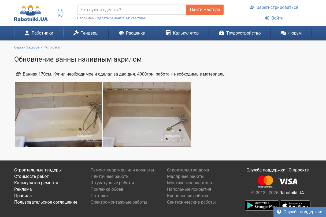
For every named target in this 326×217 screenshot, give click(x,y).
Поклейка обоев (107, 189)
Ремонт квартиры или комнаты (122, 170)
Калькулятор (182, 33)
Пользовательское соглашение (45, 202)
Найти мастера (205, 9)
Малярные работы (185, 176)
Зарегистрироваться (274, 7)
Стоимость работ (31, 176)
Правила (23, 195)
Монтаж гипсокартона (189, 182)
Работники (38, 33)
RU (60, 15)
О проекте (299, 170)
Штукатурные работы (112, 182)
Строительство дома (188, 170)
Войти (274, 18)
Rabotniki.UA (291, 192)
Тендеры (85, 33)
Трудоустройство (240, 33)
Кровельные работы (187, 195)
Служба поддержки (300, 211)
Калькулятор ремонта (36, 182)
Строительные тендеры (38, 170)
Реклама (23, 189)
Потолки (99, 195)
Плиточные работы (110, 176)
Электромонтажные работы (119, 202)
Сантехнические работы (191, 202)
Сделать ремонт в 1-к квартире (120, 18)
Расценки (132, 33)
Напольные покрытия (189, 189)
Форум (291, 33)
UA (60, 10)
